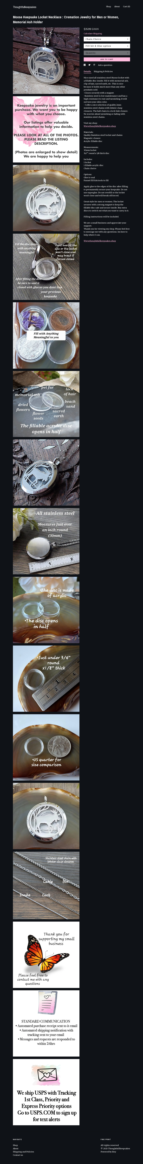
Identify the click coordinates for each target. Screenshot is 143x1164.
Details (87, 71)
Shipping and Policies (23, 1152)
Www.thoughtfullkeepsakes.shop (100, 126)
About (117, 6)
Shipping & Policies (103, 71)
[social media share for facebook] (85, 65)
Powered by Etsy (108, 1152)
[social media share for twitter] (89, 65)
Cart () (126, 6)
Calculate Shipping (93, 33)
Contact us (18, 1155)
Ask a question (105, 65)
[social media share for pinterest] (94, 65)
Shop (108, 6)
